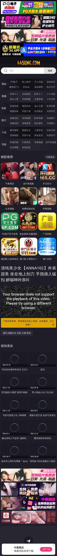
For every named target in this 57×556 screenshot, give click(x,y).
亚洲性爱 (14, 105)
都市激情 (14, 130)
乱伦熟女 (38, 111)
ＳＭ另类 (51, 99)
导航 (4, 144)
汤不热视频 (51, 142)
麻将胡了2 (14, 86)
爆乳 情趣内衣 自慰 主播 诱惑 (17, 332)
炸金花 (26, 86)
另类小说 (26, 135)
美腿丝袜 (14, 123)
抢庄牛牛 (51, 86)
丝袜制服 (26, 99)
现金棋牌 (38, 86)
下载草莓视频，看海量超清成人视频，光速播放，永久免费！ (29, 323)
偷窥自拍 (14, 118)
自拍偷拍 (26, 93)
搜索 (50, 70)
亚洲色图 (26, 118)
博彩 (4, 84)
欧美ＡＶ (38, 93)
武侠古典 (51, 130)
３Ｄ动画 (51, 93)
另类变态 (51, 111)
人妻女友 (38, 130)
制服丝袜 (14, 111)
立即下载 (46, 549)
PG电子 (14, 81)
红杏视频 (14, 147)
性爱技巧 (51, 135)
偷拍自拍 (26, 105)
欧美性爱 (51, 105)
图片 (4, 120)
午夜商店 (26, 142)
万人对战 (38, 81)
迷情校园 (14, 135)
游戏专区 (51, 81)
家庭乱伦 (26, 130)
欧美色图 (38, 118)
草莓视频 (38, 142)
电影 (4, 108)
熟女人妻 (14, 99)
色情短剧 (26, 147)
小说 (4, 132)
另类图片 (51, 123)
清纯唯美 (26, 123)
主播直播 (38, 99)
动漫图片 (51, 118)
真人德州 (26, 81)
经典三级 (26, 111)
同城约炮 (14, 142)
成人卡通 (38, 105)
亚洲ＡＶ (14, 93)
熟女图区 (38, 123)
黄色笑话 (38, 135)
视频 (4, 96)
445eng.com (28, 63)
